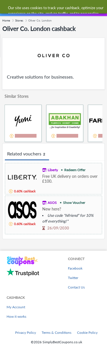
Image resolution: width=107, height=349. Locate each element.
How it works (16, 316)
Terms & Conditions (56, 332)
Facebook (75, 268)
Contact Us (76, 287)
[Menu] (7, 8)
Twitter (73, 278)
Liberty (53, 170)
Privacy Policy (25, 332)
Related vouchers (27, 154)
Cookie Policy (87, 332)
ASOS (52, 202)
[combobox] (59, 8)
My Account (16, 307)
